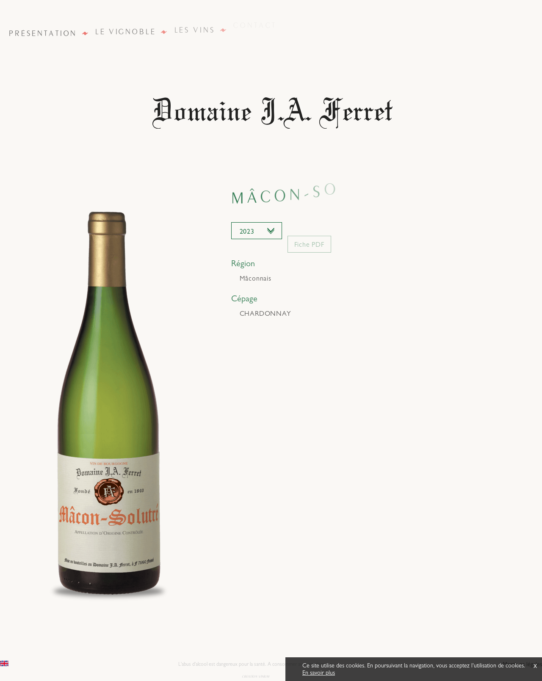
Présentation (42, 33)
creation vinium (255, 676)
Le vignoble (125, 31)
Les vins (194, 28)
